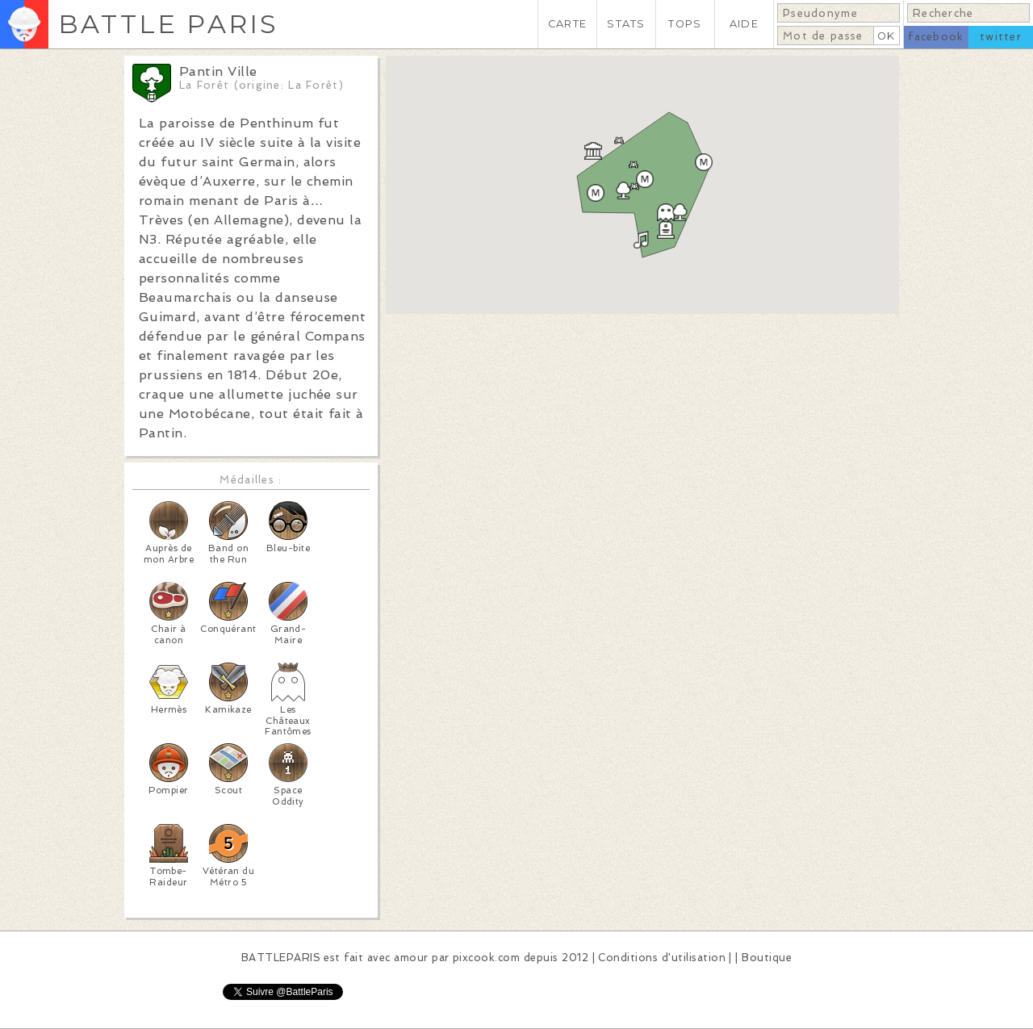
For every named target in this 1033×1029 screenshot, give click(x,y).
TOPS (684, 24)
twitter (1001, 37)
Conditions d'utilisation (662, 958)
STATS (626, 24)
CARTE (567, 24)
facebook (936, 37)
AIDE (744, 24)
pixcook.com (486, 958)
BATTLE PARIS (168, 24)
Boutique (767, 958)
